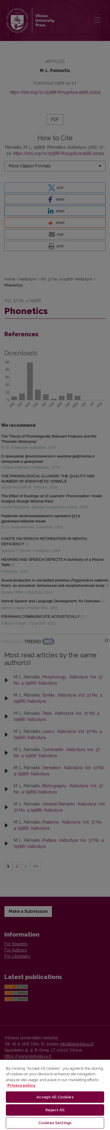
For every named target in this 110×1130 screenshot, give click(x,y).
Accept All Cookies (54, 1097)
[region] (55, 1094)
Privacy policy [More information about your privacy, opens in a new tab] (21, 1085)
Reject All (54, 1110)
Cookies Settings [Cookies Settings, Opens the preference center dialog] (55, 1123)
